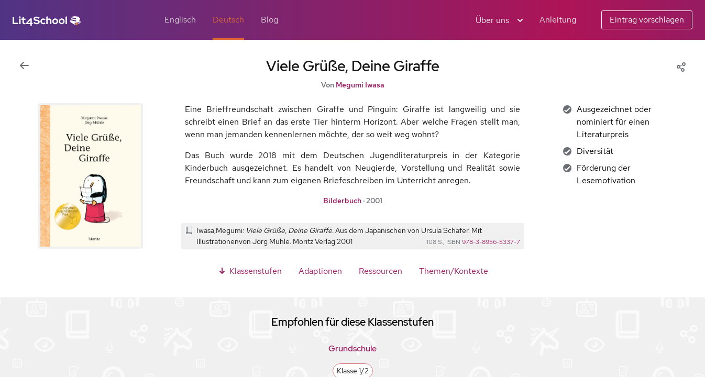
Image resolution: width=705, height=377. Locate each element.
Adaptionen (320, 270)
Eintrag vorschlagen (647, 19)
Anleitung (557, 19)
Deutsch (228, 19)
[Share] (680, 66)
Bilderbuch (342, 200)
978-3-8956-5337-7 (491, 242)
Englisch (180, 19)
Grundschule (352, 348)
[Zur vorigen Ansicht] (24, 66)
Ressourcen (380, 270)
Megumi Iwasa (360, 85)
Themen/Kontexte (453, 270)
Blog (269, 19)
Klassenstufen (249, 270)
